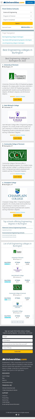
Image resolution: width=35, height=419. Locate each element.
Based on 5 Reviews (20, 96)
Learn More (17, 99)
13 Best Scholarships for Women (9, 390)
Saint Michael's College (11, 105)
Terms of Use (5, 400)
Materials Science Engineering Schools (14, 227)
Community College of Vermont (14, 144)
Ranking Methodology (7, 382)
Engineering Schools (7, 230)
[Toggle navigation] (1, 2)
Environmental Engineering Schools (13, 233)
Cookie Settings (5, 402)
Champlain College (10, 183)
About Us (4, 380)
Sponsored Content (6, 27)
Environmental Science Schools (9, 237)
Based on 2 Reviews (20, 135)
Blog (3, 378)
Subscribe (30, 2)
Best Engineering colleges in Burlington (12, 37)
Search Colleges (6, 376)
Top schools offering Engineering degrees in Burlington (17, 40)
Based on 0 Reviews (20, 173)
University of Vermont (11, 65)
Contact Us (4, 395)
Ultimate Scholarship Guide (8, 388)
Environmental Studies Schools (9, 235)
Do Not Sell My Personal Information (10, 404)
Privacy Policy (5, 398)
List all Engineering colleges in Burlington (13, 43)
